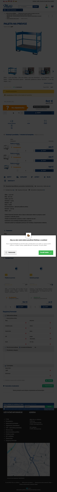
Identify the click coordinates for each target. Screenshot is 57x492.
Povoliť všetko (46, 252)
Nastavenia (10, 252)
